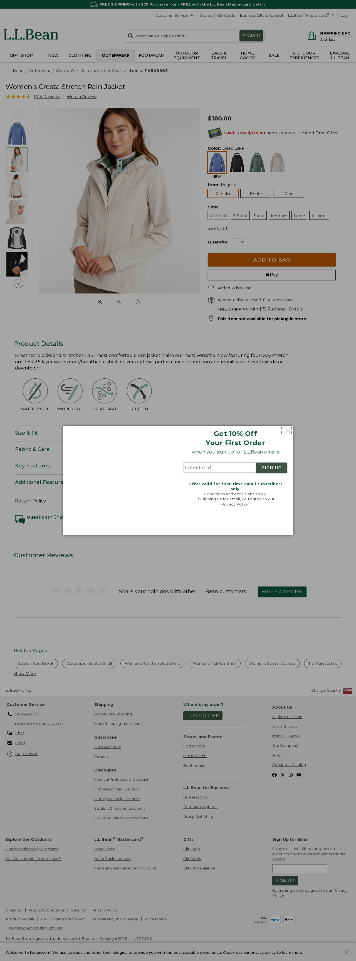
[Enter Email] (220, 467)
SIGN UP (271, 467)
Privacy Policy (235, 504)
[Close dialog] (286, 430)
